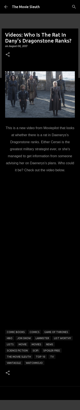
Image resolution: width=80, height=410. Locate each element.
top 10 (40, 356)
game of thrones (56, 332)
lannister (42, 338)
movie (23, 344)
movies (36, 344)
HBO (9, 338)
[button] (7, 55)
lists (10, 344)
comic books (16, 332)
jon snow (24, 338)
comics (34, 332)
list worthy (62, 338)
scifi (35, 350)
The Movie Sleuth (26, 7)
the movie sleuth (19, 356)
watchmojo (34, 362)
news (49, 344)
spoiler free (51, 350)
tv (52, 356)
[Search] (74, 7)
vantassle (14, 362)
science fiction (17, 350)
